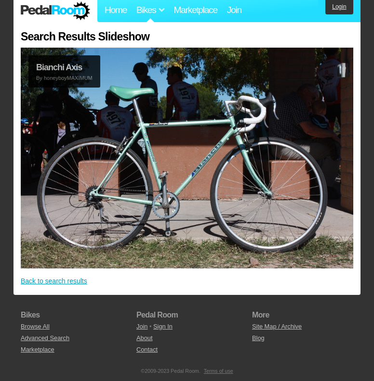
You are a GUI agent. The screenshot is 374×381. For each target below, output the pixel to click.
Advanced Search (45, 338)
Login (339, 6)
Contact (147, 349)
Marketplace (195, 10)
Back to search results (54, 281)
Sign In (163, 326)
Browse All (35, 326)
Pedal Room (55, 11)
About (144, 338)
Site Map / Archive (277, 326)
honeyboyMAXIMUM (68, 78)
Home (116, 10)
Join (234, 10)
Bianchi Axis (59, 67)
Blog (258, 338)
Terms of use (218, 371)
